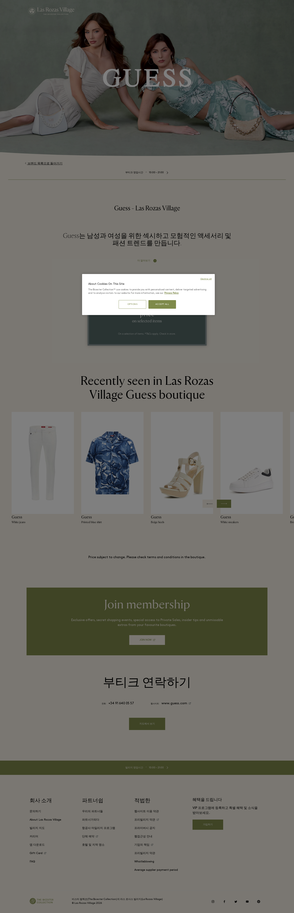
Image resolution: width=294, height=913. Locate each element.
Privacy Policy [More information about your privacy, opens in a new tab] (171, 293)
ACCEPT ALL (162, 304)
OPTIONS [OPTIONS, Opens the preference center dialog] (132, 304)
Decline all (206, 279)
